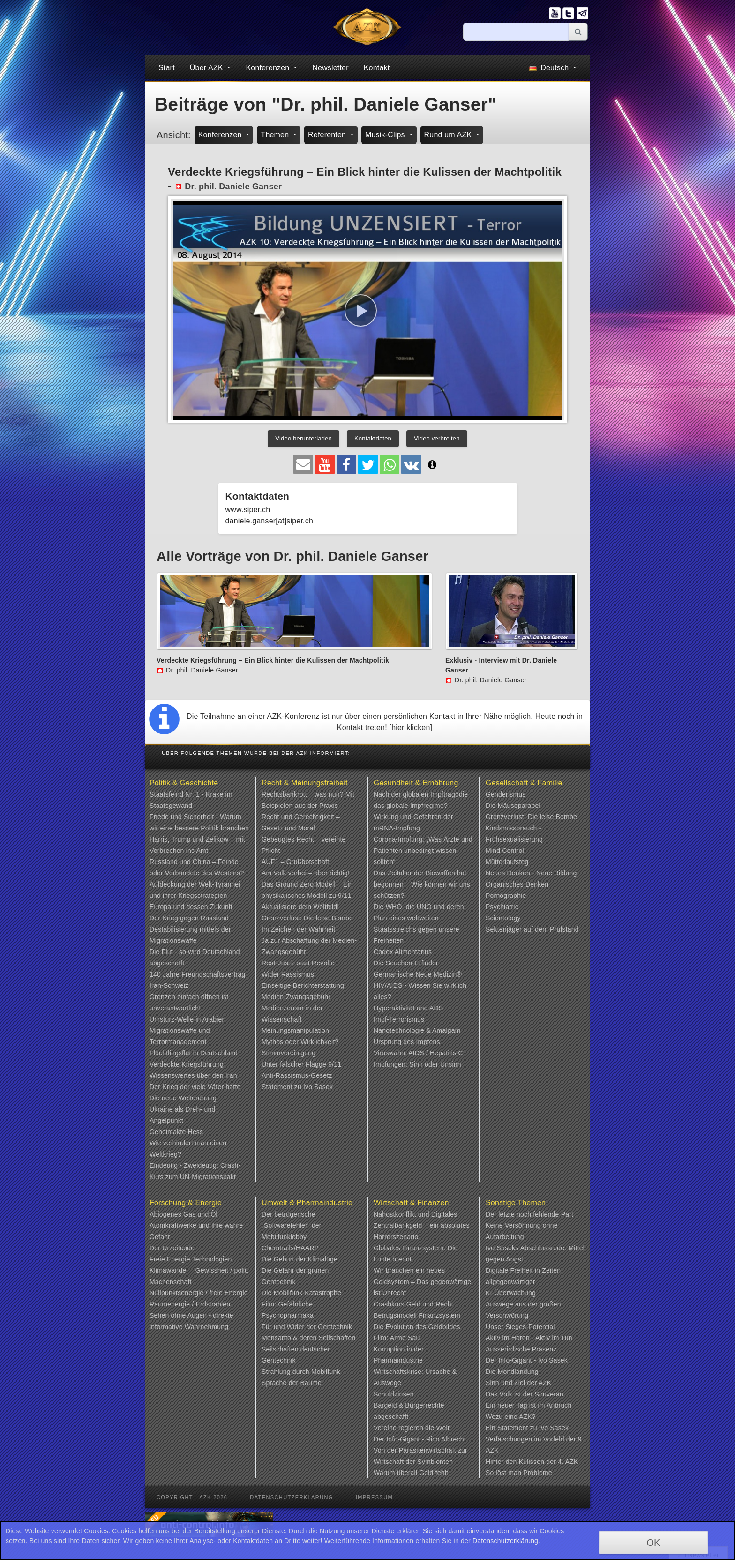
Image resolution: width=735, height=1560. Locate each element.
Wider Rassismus (288, 974)
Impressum (374, 1497)
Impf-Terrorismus (399, 1019)
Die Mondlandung (512, 1371)
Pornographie (506, 895)
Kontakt (377, 68)
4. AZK (568, 1461)
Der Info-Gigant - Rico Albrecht (420, 1439)
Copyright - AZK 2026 (192, 1497)
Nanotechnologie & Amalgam (417, 1030)
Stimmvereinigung (288, 1053)
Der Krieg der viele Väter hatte (195, 1086)
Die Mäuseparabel (513, 805)
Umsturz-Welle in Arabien (188, 1019)
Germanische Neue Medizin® (418, 974)
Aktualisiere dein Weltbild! (300, 907)
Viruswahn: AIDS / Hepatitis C (418, 1053)
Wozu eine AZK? (511, 1416)
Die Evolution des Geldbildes (417, 1326)
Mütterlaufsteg (507, 862)
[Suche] (516, 32)
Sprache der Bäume (292, 1383)
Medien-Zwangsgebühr (296, 996)
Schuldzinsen (394, 1394)
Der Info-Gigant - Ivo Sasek (527, 1360)
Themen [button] (276, 135)
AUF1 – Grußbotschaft (295, 862)
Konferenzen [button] (269, 68)
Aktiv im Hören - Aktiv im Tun (529, 1338)
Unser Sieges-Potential (520, 1326)
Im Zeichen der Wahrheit (298, 929)
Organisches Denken (517, 884)
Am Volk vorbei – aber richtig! (306, 873)
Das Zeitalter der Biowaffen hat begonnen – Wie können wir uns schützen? (422, 884)
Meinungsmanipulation (295, 1030)
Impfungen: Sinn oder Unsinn (417, 1064)
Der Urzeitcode (172, 1248)
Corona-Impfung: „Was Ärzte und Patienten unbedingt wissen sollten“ (423, 851)
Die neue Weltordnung (183, 1098)
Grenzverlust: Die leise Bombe (307, 918)
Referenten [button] (328, 135)
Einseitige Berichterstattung (303, 985)
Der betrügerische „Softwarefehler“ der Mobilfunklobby (292, 1225)
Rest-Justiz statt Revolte (298, 963)
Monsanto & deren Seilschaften (308, 1338)
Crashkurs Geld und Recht (413, 1304)
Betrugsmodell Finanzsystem (417, 1315)
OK (653, 1543)
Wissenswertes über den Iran (193, 1075)
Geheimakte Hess (176, 1131)
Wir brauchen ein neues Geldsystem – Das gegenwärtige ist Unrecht (422, 1282)
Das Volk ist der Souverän (524, 1394)
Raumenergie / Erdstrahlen (190, 1304)
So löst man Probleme (519, 1473)
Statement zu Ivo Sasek (297, 1086)
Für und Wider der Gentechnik (307, 1326)
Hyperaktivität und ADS (408, 1008)
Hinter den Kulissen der (522, 1461)
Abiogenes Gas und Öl (184, 1214)
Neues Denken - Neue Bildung (531, 873)
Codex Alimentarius (403, 951)
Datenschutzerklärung (291, 1497)
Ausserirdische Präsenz (521, 1349)
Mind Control (505, 850)
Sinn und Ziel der (512, 1383)
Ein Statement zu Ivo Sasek (527, 1428)
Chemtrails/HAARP (290, 1248)
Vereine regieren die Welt (412, 1428)
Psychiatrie (502, 907)
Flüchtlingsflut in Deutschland (194, 1053)
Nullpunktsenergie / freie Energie (199, 1293)
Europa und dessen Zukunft (191, 907)
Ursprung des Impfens (407, 1041)
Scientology (503, 918)
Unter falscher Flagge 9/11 (301, 1064)
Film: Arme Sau (397, 1338)
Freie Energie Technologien (191, 1259)
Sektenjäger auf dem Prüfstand (532, 929)
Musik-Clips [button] (386, 135)
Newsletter (330, 68)
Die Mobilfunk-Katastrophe (301, 1293)
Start (166, 68)
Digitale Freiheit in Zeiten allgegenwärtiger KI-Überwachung (523, 1282)
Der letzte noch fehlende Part (529, 1214)
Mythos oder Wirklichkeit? (300, 1041)
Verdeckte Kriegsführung (187, 1064)
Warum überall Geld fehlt (411, 1473)
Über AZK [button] (207, 68)
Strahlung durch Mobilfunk (301, 1371)
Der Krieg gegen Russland (189, 918)
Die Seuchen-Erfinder (406, 963)
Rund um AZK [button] (449, 135)
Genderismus (505, 794)
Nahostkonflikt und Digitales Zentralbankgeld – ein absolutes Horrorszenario (422, 1225)
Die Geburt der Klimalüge (300, 1259)
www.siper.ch (247, 510)
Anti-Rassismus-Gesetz (297, 1075)
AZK (545, 1383)
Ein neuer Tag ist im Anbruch (529, 1405)
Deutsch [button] (550, 68)
